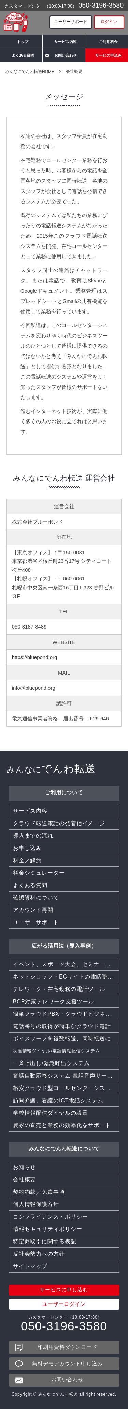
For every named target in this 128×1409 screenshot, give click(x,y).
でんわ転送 (51, 768)
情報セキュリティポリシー (47, 1229)
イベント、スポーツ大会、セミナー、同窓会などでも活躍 (66, 964)
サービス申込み (108, 55)
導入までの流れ (33, 836)
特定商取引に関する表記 (44, 1241)
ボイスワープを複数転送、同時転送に (62, 1038)
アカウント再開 (33, 910)
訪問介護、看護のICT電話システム (58, 1100)
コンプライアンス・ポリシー (50, 1217)
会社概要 (24, 1179)
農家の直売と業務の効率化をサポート (62, 1125)
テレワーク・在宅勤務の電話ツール (59, 989)
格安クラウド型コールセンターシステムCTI (66, 1088)
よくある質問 (23, 55)
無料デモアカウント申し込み (67, 1364)
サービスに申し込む (64, 1290)
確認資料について (36, 897)
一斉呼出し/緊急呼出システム (51, 1063)
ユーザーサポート (70, 21)
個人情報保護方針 (36, 1204)
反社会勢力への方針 (39, 1254)
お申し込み (27, 848)
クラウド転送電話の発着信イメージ (59, 823)
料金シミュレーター (39, 873)
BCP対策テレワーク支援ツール (53, 1001)
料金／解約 (27, 860)
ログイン (109, 21)
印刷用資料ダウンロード (67, 1347)
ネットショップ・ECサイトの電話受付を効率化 (66, 977)
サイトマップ (30, 1266)
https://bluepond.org (34, 657)
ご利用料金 (108, 42)
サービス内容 (65, 42)
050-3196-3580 (101, 5)
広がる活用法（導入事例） (64, 946)
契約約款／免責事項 (39, 1192)
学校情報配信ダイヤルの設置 (50, 1113)
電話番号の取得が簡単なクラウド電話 (62, 1026)
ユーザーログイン (64, 1304)
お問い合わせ (65, 55)
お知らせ (24, 1167)
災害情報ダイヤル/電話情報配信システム (56, 1050)
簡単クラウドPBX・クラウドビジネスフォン (66, 1014)
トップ (22, 42)
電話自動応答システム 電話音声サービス (66, 1076)
